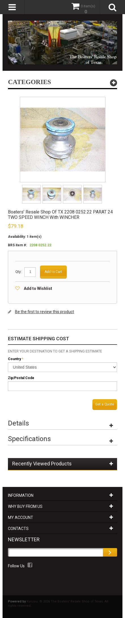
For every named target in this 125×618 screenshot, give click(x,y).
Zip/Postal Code (21, 378)
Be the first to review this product (44, 311)
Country (14, 359)
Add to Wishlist (38, 288)
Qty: (18, 272)
